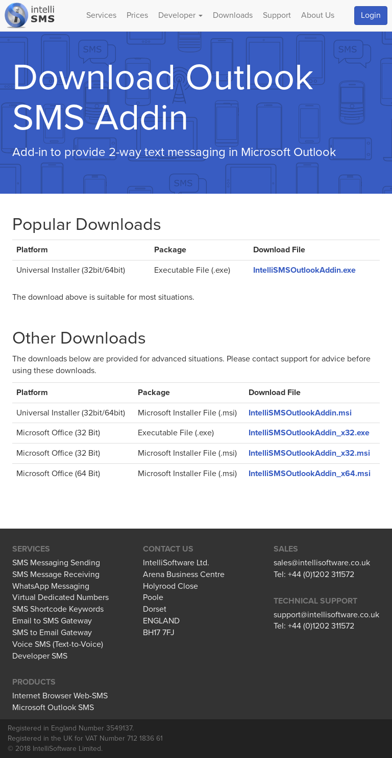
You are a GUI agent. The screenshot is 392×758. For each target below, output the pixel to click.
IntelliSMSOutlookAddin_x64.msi (310, 473)
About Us (317, 15)
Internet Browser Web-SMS (60, 696)
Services (101, 15)
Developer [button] (180, 15)
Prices (137, 15)
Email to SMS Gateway (52, 621)
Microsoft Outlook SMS (53, 707)
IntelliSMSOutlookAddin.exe (304, 270)
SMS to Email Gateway (52, 633)
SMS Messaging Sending (56, 563)
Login (371, 15)
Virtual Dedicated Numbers (60, 597)
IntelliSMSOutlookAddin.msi (300, 413)
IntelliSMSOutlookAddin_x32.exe (309, 433)
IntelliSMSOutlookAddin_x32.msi (309, 453)
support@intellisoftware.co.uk (326, 615)
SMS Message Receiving (56, 574)
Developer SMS (39, 656)
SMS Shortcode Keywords (58, 609)
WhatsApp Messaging (50, 586)
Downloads (233, 15)
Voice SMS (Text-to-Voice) (57, 644)
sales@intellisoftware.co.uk (322, 563)
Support (277, 15)
